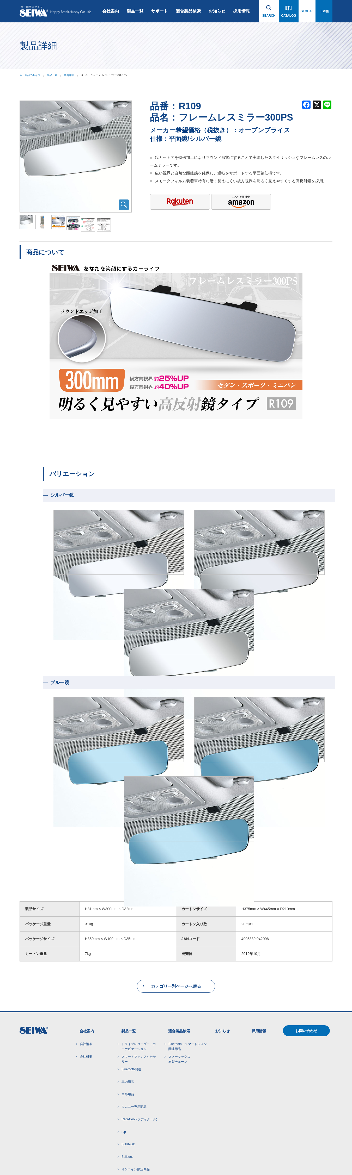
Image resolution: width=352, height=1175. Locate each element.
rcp (124, 1011)
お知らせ (217, 11)
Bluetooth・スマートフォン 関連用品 (187, 926)
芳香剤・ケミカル (134, 1124)
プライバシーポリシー (65, 1160)
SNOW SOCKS (132, 1074)
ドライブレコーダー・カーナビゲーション (139, 926)
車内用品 (76, 75)
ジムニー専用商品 (134, 986)
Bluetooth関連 (131, 949)
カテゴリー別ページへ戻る (176, 866)
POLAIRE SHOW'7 (135, 1086)
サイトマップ (95, 1160)
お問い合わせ (306, 910)
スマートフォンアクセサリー (139, 938)
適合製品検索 (188, 11)
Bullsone (127, 1036)
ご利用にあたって (32, 1160)
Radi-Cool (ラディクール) (139, 999)
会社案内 (110, 11)
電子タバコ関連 (132, 1111)
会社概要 (86, 936)
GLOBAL (307, 11)
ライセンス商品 (132, 1061)
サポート (159, 11)
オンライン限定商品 (136, 1049)
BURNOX (128, 1024)
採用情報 (241, 11)
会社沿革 (86, 923)
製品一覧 (135, 11)
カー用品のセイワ (32, 75)
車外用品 (128, 974)
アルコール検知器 (134, 1099)
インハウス (118, 1160)
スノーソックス (179, 939)
